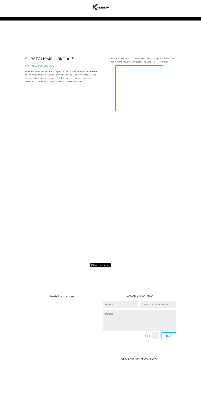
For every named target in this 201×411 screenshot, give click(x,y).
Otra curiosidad (100, 265)
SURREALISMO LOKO (44, 65)
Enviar (169, 336)
